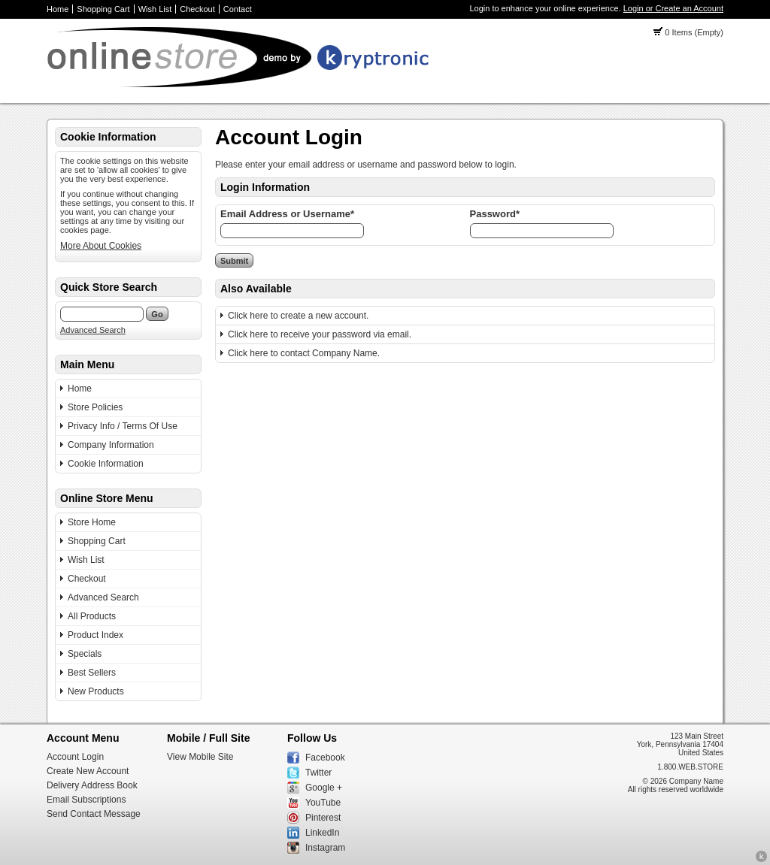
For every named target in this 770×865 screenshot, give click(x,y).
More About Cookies (100, 245)
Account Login (75, 757)
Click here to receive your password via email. (319, 334)
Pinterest (323, 817)
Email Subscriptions (86, 799)
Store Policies (95, 407)
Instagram (325, 847)
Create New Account (88, 771)
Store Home (92, 522)
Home (57, 9)
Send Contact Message (94, 814)
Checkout (197, 9)
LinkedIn (322, 832)
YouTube (323, 802)
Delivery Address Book (92, 785)
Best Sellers (92, 672)
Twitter (318, 772)
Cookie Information (106, 463)
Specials (85, 654)
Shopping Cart (103, 9)
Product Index (95, 635)
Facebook (325, 757)
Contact (237, 9)
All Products (92, 616)
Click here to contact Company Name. (304, 353)
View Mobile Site (200, 757)
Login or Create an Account (673, 8)
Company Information (111, 445)
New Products (96, 691)
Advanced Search (93, 329)
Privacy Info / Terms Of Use (122, 426)
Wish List (155, 9)
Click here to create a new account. (298, 315)
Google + (323, 787)
